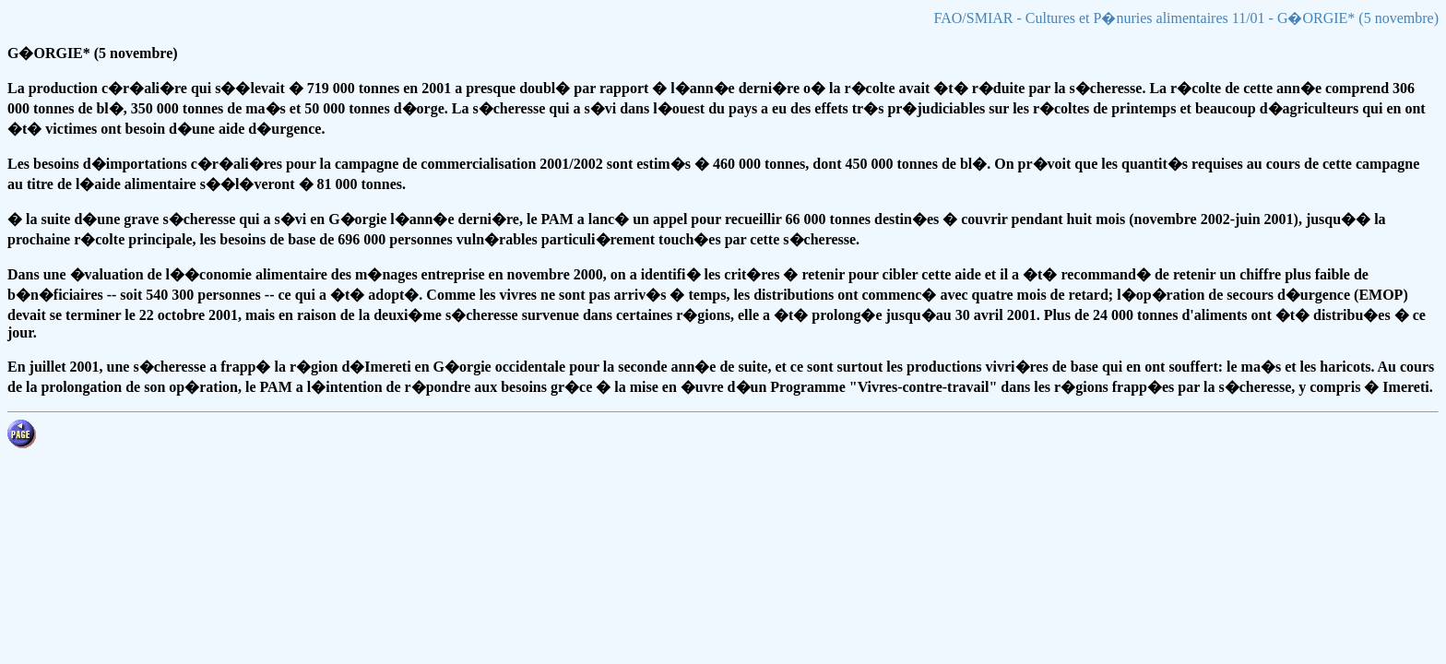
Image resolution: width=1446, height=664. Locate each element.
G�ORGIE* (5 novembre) (92, 53)
